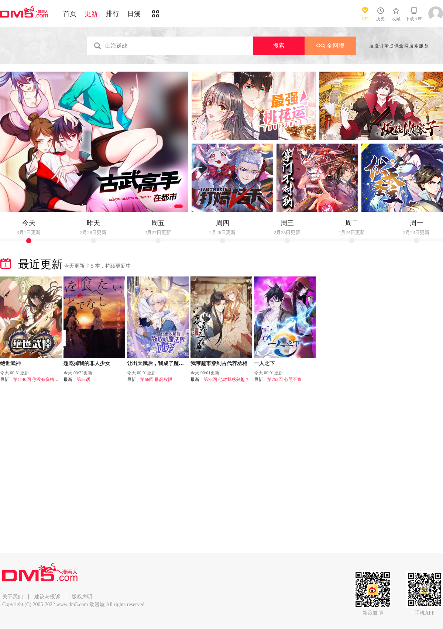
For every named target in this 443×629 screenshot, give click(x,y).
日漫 (134, 13)
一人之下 (264, 363)
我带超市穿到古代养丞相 (218, 363)
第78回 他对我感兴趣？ (226, 379)
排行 (112, 13)
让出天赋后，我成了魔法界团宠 (163, 363)
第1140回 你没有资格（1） (39, 379)
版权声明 (82, 596)
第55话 (83, 379)
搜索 (279, 45)
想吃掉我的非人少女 (86, 363)
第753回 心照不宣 (284, 379)
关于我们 (12, 596)
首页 (69, 13)
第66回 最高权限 (156, 379)
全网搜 (330, 45)
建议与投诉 (47, 596)
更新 (91, 13)
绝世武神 (10, 363)
